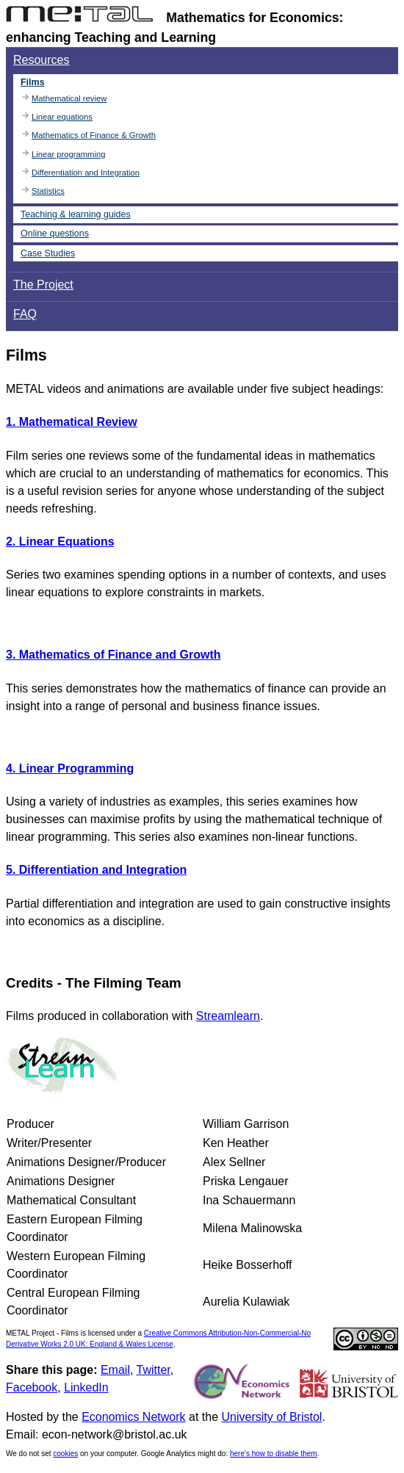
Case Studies (48, 253)
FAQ (25, 314)
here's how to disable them (273, 1454)
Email (115, 1370)
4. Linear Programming (70, 768)
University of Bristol (271, 1417)
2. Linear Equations (60, 541)
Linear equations (62, 116)
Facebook (31, 1387)
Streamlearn (228, 1016)
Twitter (153, 1370)
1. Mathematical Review (71, 422)
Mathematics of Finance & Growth (94, 135)
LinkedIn (86, 1387)
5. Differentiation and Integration (96, 870)
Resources (41, 60)
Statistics (48, 191)
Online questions (55, 233)
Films (33, 82)
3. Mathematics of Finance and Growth (113, 654)
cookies (65, 1454)
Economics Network (133, 1417)
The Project (43, 284)
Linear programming (68, 154)
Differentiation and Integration (86, 172)
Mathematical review (69, 98)
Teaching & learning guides (76, 214)
